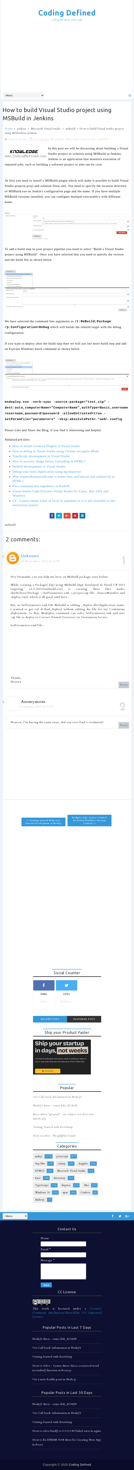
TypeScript (42, 1185)
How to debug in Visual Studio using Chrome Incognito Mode (55, 451)
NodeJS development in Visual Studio (38, 466)
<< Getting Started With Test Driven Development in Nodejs (43, 822)
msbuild (71, 129)
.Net (86, 1185)
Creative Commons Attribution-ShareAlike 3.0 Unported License (67, 1313)
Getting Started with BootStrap (53, 1127)
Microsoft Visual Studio (46, 129)
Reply (124, 684)
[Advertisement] (68, 57)
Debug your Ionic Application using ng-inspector (46, 471)
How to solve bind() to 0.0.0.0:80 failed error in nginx (66, 1431)
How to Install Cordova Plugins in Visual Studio (46, 446)
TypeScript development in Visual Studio (41, 456)
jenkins (21, 129)
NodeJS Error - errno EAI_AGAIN (55, 1106)
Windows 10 (42, 1192)
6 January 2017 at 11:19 (37, 706)
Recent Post (50, 1019)
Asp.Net (40, 1163)
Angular (83, 1163)
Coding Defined (67, 12)
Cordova (85, 1192)
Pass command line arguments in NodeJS (41, 486)
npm (65, 1192)
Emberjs (40, 1199)
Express (66, 1185)
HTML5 (40, 1170)
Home (9, 129)
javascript (62, 1156)
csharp (62, 1163)
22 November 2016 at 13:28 (40, 561)
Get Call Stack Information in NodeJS (57, 1097)
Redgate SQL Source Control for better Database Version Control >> (89, 820)
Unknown (30, 556)
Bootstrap (59, 1178)
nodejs (39, 1156)
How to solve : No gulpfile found (54, 1136)
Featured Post (84, 1019)
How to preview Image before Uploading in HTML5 (48, 461)
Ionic (38, 1178)
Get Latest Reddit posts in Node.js (54, 1379)
